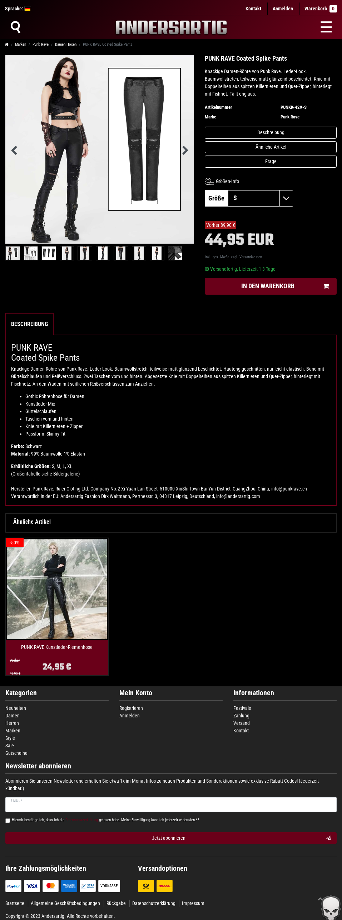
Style (10, 738)
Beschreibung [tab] (29, 324)
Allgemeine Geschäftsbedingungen (65, 903)
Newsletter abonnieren (38, 766)
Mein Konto (135, 693)
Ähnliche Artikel (271, 147)
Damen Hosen (65, 44)
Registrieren (131, 708)
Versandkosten (250, 257)
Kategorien (21, 693)
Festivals (242, 708)
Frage (271, 161)
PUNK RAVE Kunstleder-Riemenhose (57, 647)
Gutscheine (16, 753)
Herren (12, 723)
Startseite (14, 903)
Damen (12, 715)
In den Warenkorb (285, 286)
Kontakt (253, 8)
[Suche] (15, 27)
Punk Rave (41, 44)
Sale (9, 745)
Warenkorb (320, 8)
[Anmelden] (283, 8)
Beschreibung (270, 132)
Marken (20, 44)
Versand (241, 723)
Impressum (193, 903)
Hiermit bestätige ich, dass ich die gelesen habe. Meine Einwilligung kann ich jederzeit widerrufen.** (105, 820)
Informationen (253, 693)
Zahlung (241, 715)
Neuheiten (15, 708)
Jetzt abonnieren (242, 838)
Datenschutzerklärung (153, 903)
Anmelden (129, 715)
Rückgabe (116, 903)
